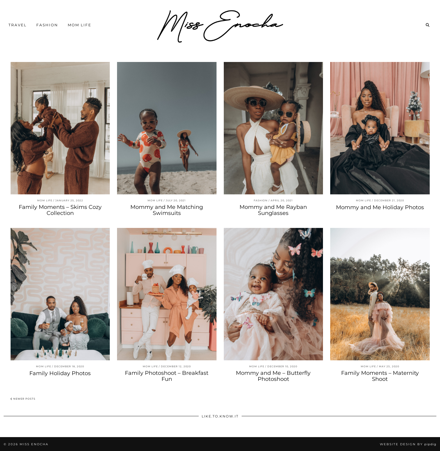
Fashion (47, 25)
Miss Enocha (34, 444)
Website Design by (408, 444)
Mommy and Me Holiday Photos (380, 207)
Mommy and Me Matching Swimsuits (166, 210)
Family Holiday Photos (60, 373)
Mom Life (79, 25)
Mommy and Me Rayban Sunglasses (273, 210)
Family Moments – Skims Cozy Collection (60, 210)
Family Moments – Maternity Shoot (380, 376)
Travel (17, 25)
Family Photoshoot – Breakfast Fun (166, 376)
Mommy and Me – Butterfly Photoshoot (273, 376)
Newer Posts (23, 398)
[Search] (428, 25)
